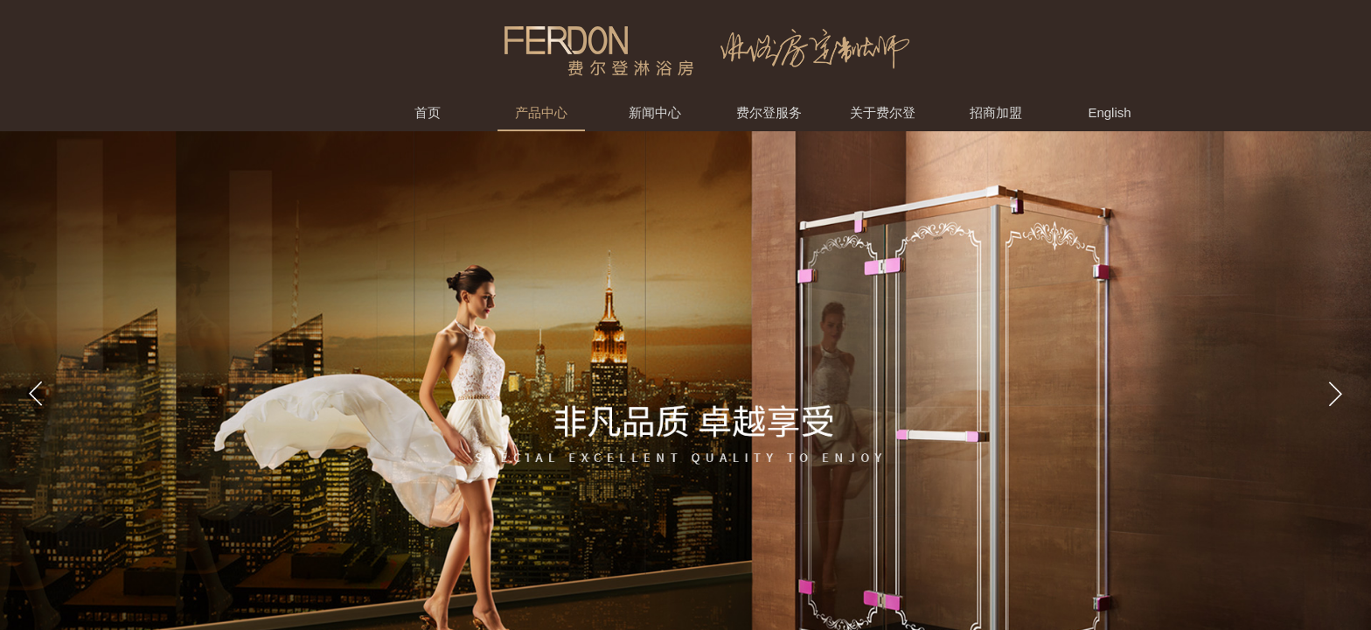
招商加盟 (996, 112)
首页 (427, 112)
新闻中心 (655, 112)
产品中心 (541, 112)
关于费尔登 (882, 112)
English (1109, 112)
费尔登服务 (769, 112)
